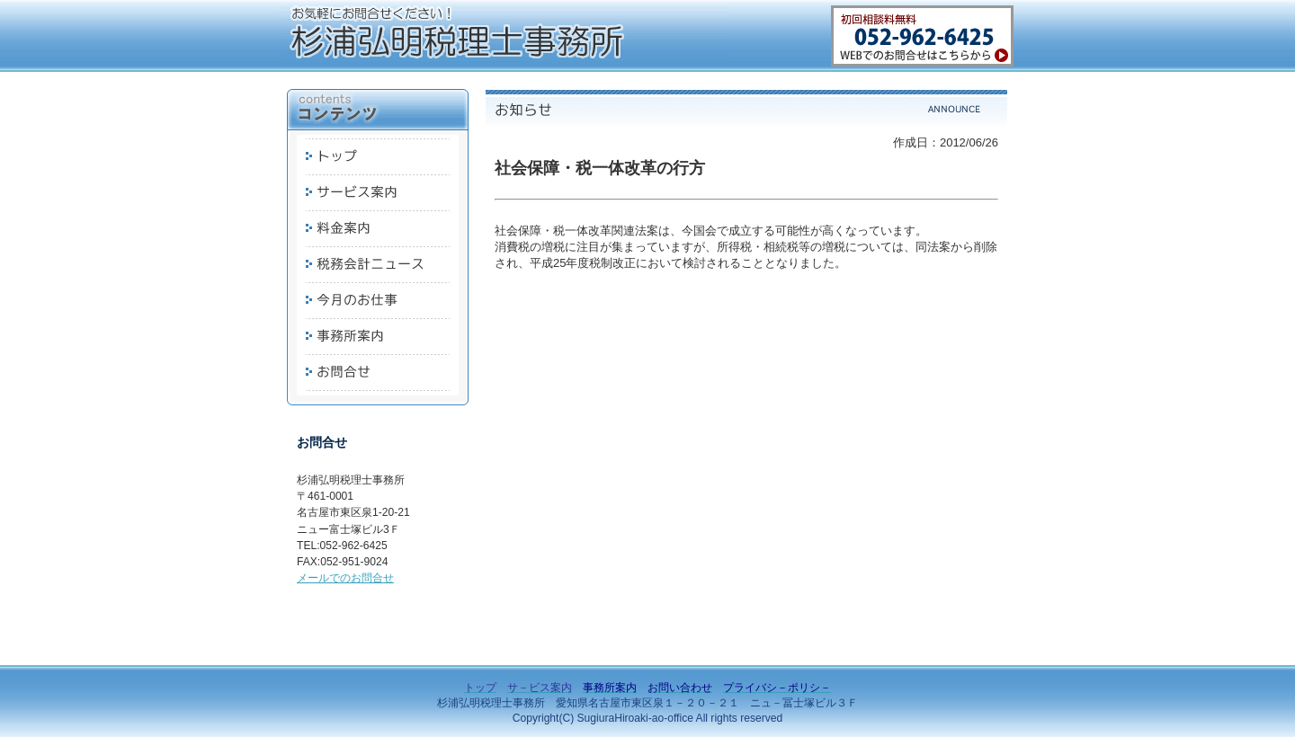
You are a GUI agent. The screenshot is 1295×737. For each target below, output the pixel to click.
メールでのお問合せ (345, 578)
